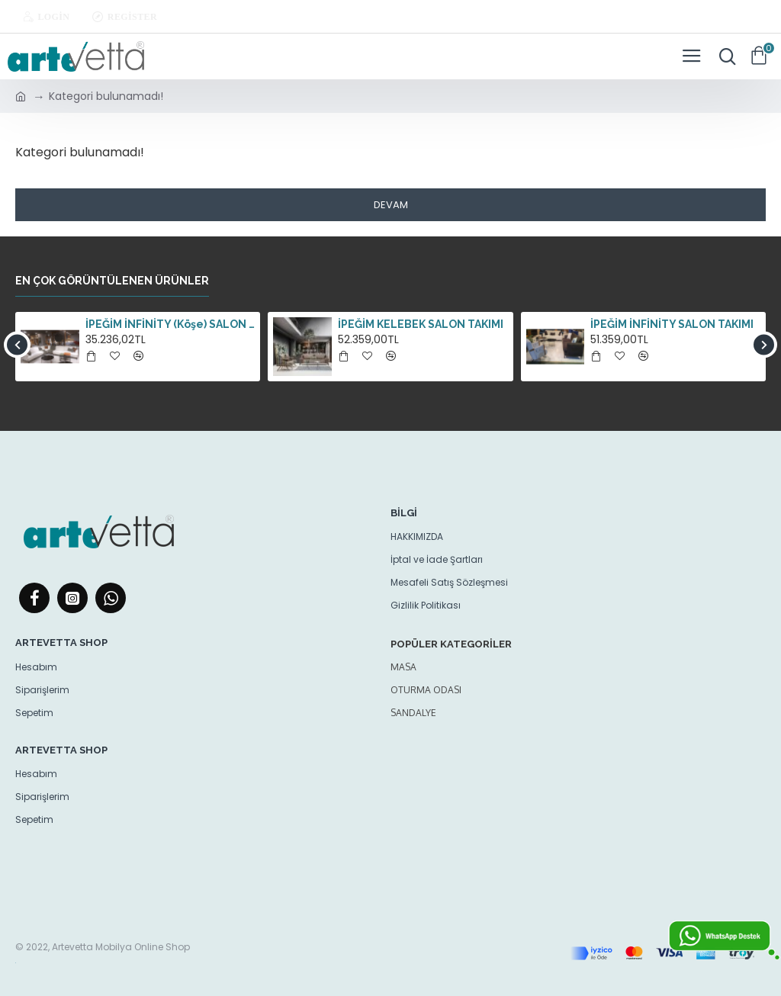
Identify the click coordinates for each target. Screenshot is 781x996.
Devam (391, 205)
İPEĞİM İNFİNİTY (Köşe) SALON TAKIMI (170, 324)
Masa (403, 667)
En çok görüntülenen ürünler (112, 281)
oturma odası (425, 690)
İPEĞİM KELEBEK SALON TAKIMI (420, 324)
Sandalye (413, 712)
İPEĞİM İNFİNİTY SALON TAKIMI (672, 324)
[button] (17, 344)
